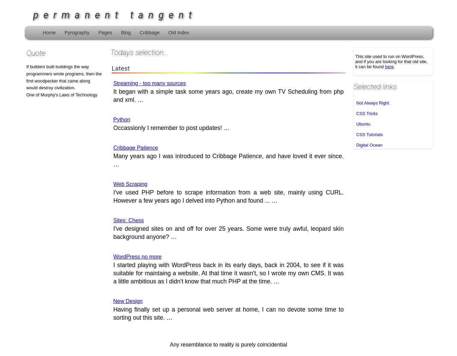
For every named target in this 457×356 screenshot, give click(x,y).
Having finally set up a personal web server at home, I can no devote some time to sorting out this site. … (228, 309)
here (389, 66)
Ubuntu (363, 124)
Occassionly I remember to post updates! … (171, 124)
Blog (126, 32)
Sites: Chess (128, 220)
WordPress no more (137, 257)
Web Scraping (130, 184)
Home (49, 32)
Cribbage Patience (135, 148)
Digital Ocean (369, 145)
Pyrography (77, 32)
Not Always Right (372, 103)
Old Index (179, 32)
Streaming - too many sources (149, 83)
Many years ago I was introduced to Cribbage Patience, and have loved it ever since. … (228, 156)
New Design (128, 301)
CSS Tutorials (369, 134)
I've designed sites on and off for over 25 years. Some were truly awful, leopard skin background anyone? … (228, 229)
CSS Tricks (367, 113)
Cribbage (149, 32)
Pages (105, 32)
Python (121, 120)
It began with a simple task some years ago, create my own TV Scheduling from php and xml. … (228, 91)
